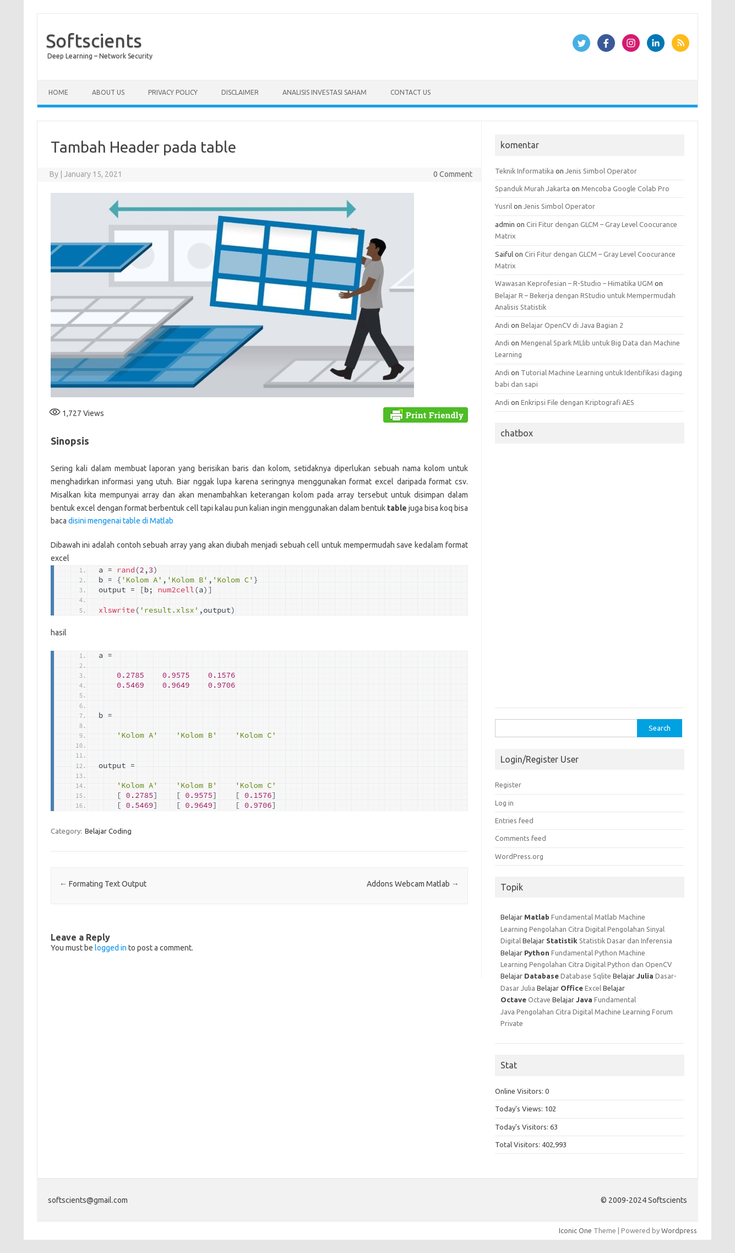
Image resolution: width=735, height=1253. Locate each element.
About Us (108, 92)
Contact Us (410, 92)
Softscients (94, 40)
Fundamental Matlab (584, 917)
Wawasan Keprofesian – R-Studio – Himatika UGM (574, 283)
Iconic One (575, 1230)
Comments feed (520, 838)
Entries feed (514, 820)
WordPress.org (519, 856)
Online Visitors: (520, 1091)
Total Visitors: (518, 1144)
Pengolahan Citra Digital (567, 929)
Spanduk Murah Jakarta (532, 188)
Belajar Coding (108, 831)
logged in (111, 947)
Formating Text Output (102, 883)
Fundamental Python (584, 953)
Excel (593, 988)
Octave (539, 999)
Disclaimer (240, 92)
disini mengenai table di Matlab (120, 520)
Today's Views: (520, 1108)
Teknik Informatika (524, 171)
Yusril (503, 206)
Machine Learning (622, 1012)
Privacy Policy (173, 92)
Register (508, 784)
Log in (504, 803)
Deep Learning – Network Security (100, 56)
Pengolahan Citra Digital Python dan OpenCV (600, 964)
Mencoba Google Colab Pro (625, 188)
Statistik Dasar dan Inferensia (625, 940)
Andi (502, 325)
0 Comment (452, 174)
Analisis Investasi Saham (324, 92)
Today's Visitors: (522, 1127)
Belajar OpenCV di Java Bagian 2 (572, 325)
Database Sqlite (585, 976)
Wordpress (679, 1230)
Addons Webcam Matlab (413, 883)
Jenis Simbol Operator (601, 171)
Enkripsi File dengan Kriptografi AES (577, 402)
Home (58, 92)
